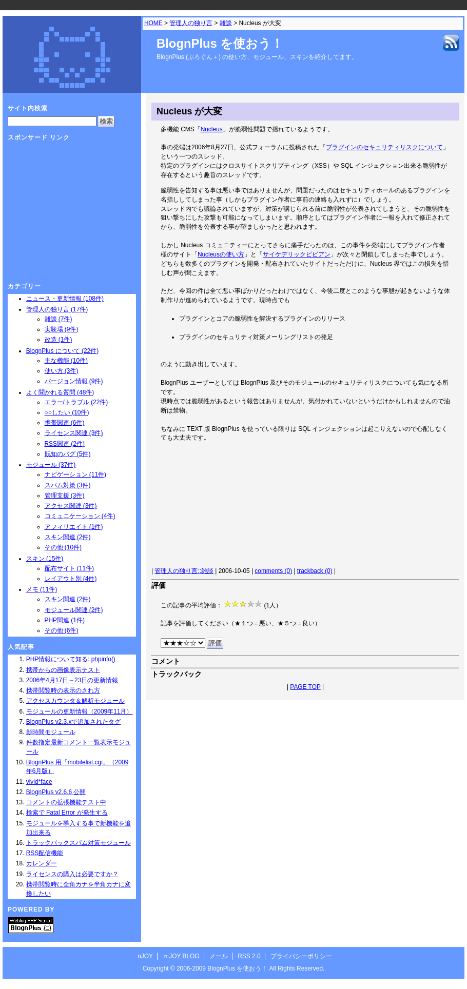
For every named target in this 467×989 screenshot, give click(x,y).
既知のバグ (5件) (68, 454)
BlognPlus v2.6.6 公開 (56, 792)
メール (218, 956)
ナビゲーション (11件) (75, 474)
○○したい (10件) (67, 412)
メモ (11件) (41, 589)
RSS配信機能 (44, 853)
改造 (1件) (58, 339)
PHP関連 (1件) (65, 620)
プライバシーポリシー (301, 956)
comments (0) (273, 571)
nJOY (145, 956)
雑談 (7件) (58, 319)
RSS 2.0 (249, 956)
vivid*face (39, 781)
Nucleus (212, 129)
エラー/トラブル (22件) (76, 402)
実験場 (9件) (62, 329)
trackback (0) (315, 571)
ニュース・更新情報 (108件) (65, 298)
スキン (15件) (44, 558)
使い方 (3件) (62, 370)
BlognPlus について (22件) (62, 350)
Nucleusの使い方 (221, 254)
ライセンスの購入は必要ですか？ (72, 874)
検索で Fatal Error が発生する (67, 812)
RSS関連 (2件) (65, 443)
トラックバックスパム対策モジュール (78, 842)
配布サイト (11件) (69, 568)
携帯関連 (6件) (65, 422)
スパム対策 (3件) (68, 485)
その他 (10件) (63, 547)
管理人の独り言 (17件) (57, 309)
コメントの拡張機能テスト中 (66, 802)
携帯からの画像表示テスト (63, 670)
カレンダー (41, 863)
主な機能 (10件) (66, 360)
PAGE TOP (305, 686)
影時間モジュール (50, 732)
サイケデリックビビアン (296, 254)
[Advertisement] (213, 506)
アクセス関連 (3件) (71, 505)
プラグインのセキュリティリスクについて (384, 147)
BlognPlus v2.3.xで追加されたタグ (73, 721)
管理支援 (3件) (65, 495)
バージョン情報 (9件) (74, 381)
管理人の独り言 (190, 23)
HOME (153, 23)
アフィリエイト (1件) (74, 526)
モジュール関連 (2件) (74, 610)
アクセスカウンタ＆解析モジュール (75, 700)
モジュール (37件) (50, 464)
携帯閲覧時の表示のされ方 (63, 690)
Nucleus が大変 (189, 111)
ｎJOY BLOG (181, 956)
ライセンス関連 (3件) (74, 433)
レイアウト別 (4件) (71, 578)
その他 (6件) (62, 630)
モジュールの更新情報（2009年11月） (79, 711)
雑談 (226, 23)
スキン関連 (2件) (68, 537)
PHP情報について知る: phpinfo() (70, 659)
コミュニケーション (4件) (80, 516)
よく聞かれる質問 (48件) (60, 392)
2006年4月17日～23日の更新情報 (72, 680)
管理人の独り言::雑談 (183, 571)
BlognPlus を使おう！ (220, 43)
